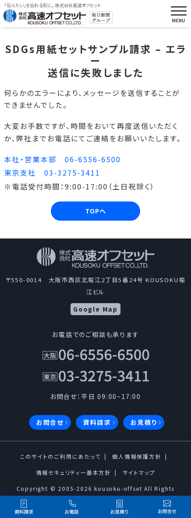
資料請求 (97, 422)
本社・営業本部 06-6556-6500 (62, 159)
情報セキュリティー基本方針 (73, 472)
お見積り (143, 422)
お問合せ (50, 422)
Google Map (95, 308)
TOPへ (95, 210)
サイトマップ (139, 472)
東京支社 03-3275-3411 (52, 172)
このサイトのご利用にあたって (60, 456)
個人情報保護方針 (136, 456)
